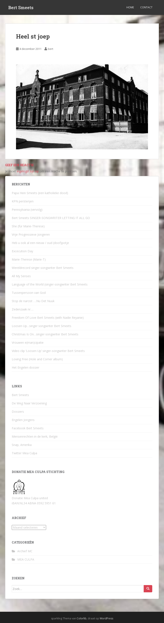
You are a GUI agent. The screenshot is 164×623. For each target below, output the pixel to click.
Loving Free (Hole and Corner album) (37, 359)
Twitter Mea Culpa (24, 453)
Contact (146, 7)
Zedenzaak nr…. (23, 309)
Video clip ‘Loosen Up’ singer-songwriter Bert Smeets (48, 351)
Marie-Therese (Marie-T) (29, 259)
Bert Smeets (21, 7)
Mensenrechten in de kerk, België (35, 436)
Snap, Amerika (22, 445)
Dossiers (18, 412)
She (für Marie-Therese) (28, 226)
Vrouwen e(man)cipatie (28, 342)
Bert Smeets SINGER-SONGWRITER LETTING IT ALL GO (51, 218)
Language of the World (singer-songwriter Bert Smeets (50, 284)
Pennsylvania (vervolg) (27, 210)
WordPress (106, 618)
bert (50, 49)
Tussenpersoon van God (29, 293)
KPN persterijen (23, 201)
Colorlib (81, 618)
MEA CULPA (25, 559)
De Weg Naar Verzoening (29, 403)
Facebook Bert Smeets (28, 428)
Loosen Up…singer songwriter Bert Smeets (41, 326)
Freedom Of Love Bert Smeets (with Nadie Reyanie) (48, 318)
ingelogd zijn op (28, 171)
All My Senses (21, 276)
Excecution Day (22, 251)
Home (130, 7)
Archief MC (24, 551)
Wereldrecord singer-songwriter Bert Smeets (42, 268)
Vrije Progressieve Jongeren (31, 234)
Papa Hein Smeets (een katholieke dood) (40, 193)
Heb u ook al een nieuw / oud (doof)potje (40, 243)
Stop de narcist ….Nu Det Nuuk (33, 301)
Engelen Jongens (23, 420)
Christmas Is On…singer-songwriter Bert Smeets (45, 334)
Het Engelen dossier (25, 367)
